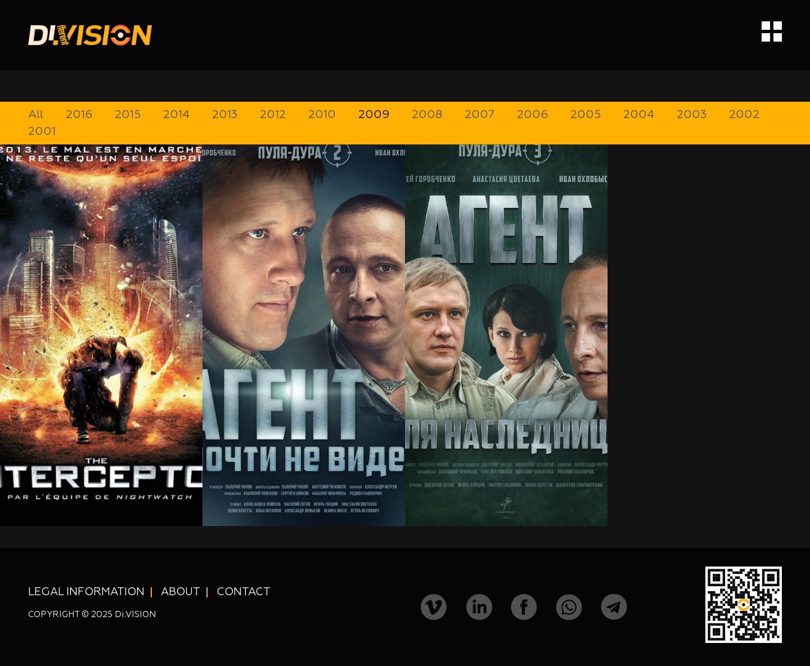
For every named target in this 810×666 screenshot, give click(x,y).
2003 (691, 114)
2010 (322, 114)
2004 (638, 114)
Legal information (86, 592)
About (180, 592)
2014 (176, 114)
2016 (79, 114)
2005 (585, 114)
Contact (244, 592)
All (35, 114)
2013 (224, 114)
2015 (128, 114)
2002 (744, 114)
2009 (373, 114)
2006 (532, 114)
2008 (427, 114)
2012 (273, 114)
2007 (479, 114)
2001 (42, 131)
